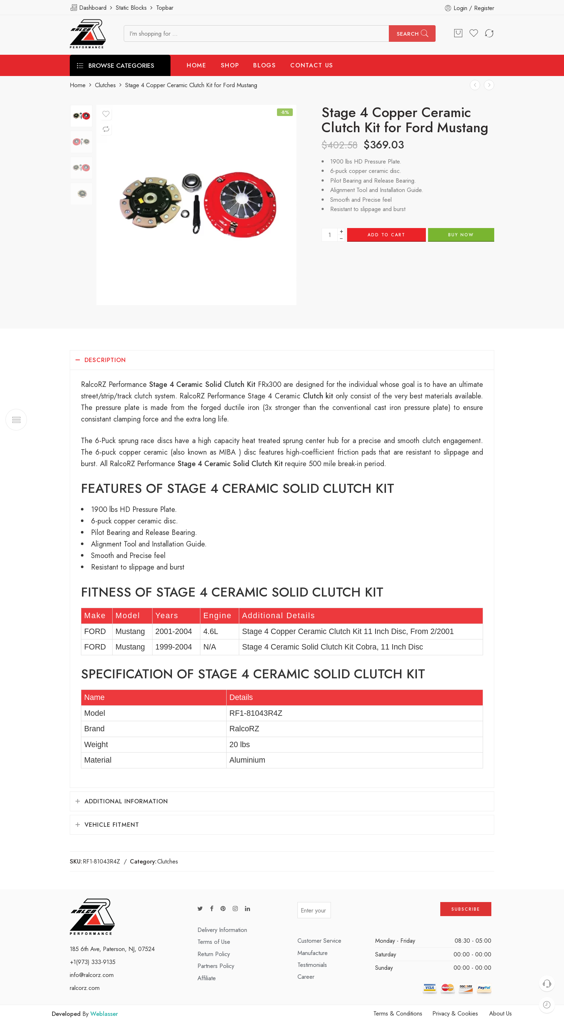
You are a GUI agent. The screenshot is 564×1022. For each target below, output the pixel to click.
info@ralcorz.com (92, 974)
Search (408, 34)
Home (78, 85)
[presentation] (385, 912)
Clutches (105, 85)
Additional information (126, 801)
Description (105, 360)
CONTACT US (311, 65)
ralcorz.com (85, 987)
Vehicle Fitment (112, 824)
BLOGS (264, 65)
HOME (196, 65)
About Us (500, 1013)
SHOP (230, 65)
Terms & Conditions (397, 1013)
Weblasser (104, 1013)
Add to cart (386, 235)
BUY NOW (461, 235)
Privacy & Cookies (455, 1013)
